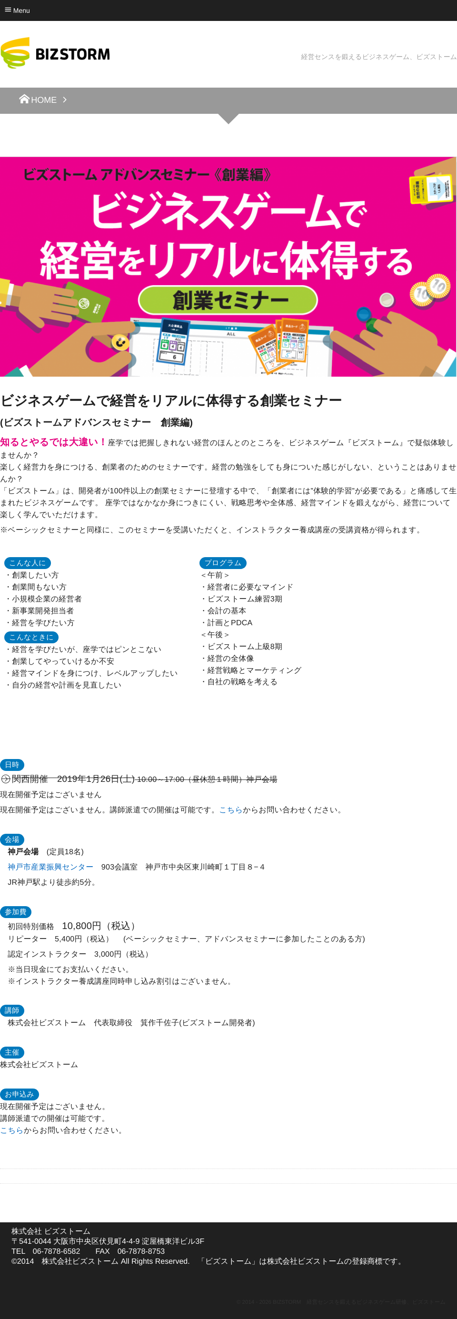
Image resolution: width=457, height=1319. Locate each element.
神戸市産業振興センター (50, 867)
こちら (231, 810)
